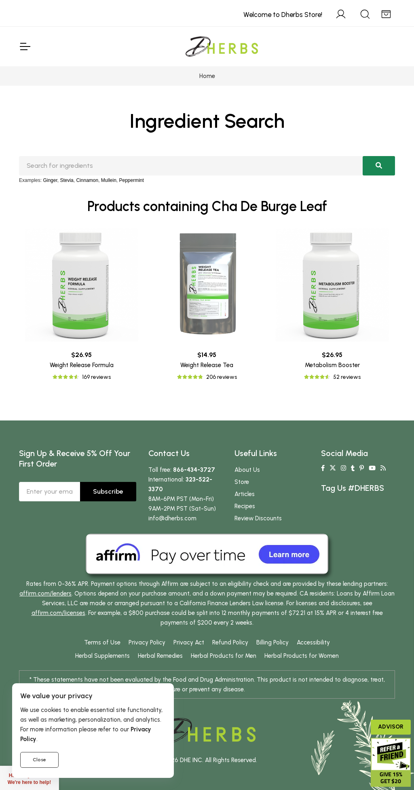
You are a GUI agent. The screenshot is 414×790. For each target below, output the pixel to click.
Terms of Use (102, 642)
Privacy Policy (147, 642)
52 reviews (347, 377)
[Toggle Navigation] (24, 46)
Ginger (50, 180)
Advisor (390, 726)
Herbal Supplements (102, 655)
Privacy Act (188, 642)
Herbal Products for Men (223, 655)
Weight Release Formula (82, 365)
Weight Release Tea (206, 365)
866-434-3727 (194, 469)
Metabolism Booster (332, 365)
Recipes (244, 506)
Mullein (108, 180)
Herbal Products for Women (301, 655)
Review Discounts (258, 518)
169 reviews (96, 377)
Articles (244, 494)
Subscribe (108, 491)
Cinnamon (87, 180)
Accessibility (313, 642)
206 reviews (221, 377)
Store (241, 482)
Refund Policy (230, 642)
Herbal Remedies (160, 655)
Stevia (66, 180)
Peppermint (131, 180)
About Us (247, 469)
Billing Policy (272, 642)
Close (39, 760)
